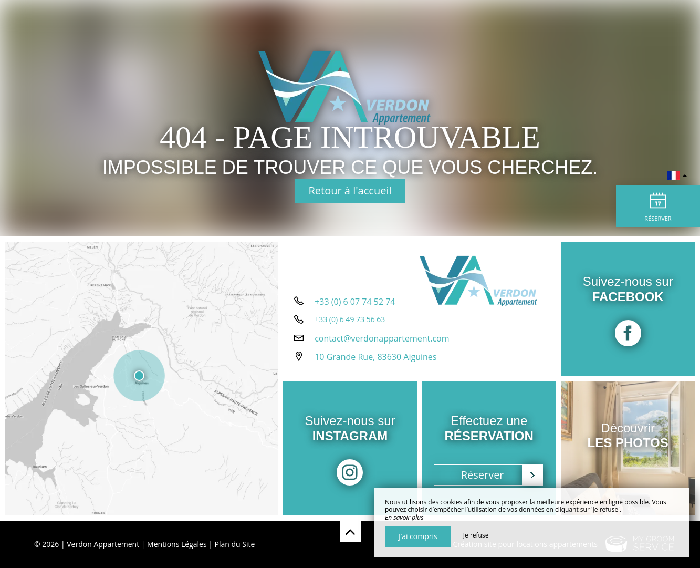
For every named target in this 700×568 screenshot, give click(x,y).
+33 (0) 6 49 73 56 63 (350, 319)
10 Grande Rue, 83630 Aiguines (375, 357)
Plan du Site (235, 544)
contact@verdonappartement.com (382, 338)
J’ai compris (418, 536)
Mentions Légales (177, 544)
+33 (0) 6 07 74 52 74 (355, 301)
